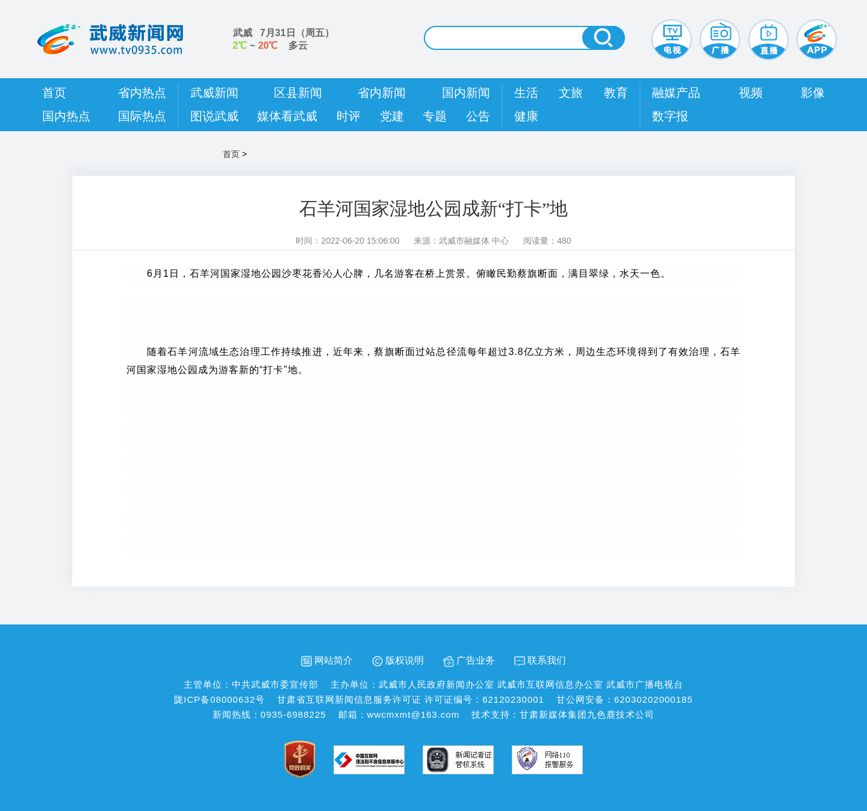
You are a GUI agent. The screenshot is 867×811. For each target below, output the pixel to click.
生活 (526, 92)
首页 (54, 92)
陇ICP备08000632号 (219, 699)
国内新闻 (466, 92)
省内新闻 (382, 92)
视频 (751, 92)
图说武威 (214, 116)
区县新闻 (298, 92)
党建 (392, 116)
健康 (526, 116)
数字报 (670, 116)
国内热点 (66, 116)
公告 (478, 116)
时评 (349, 116)
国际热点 (142, 116)
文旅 (571, 92)
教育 (616, 92)
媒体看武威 (287, 116)
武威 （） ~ (283, 39)
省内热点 (142, 92)
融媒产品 (676, 92)
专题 (435, 116)
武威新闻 (214, 92)
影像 (813, 92)
